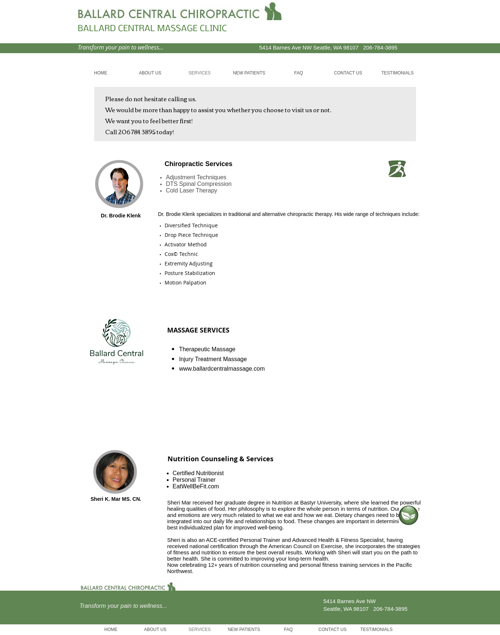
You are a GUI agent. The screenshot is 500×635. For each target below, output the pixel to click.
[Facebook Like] (371, 24)
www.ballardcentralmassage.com (222, 369)
